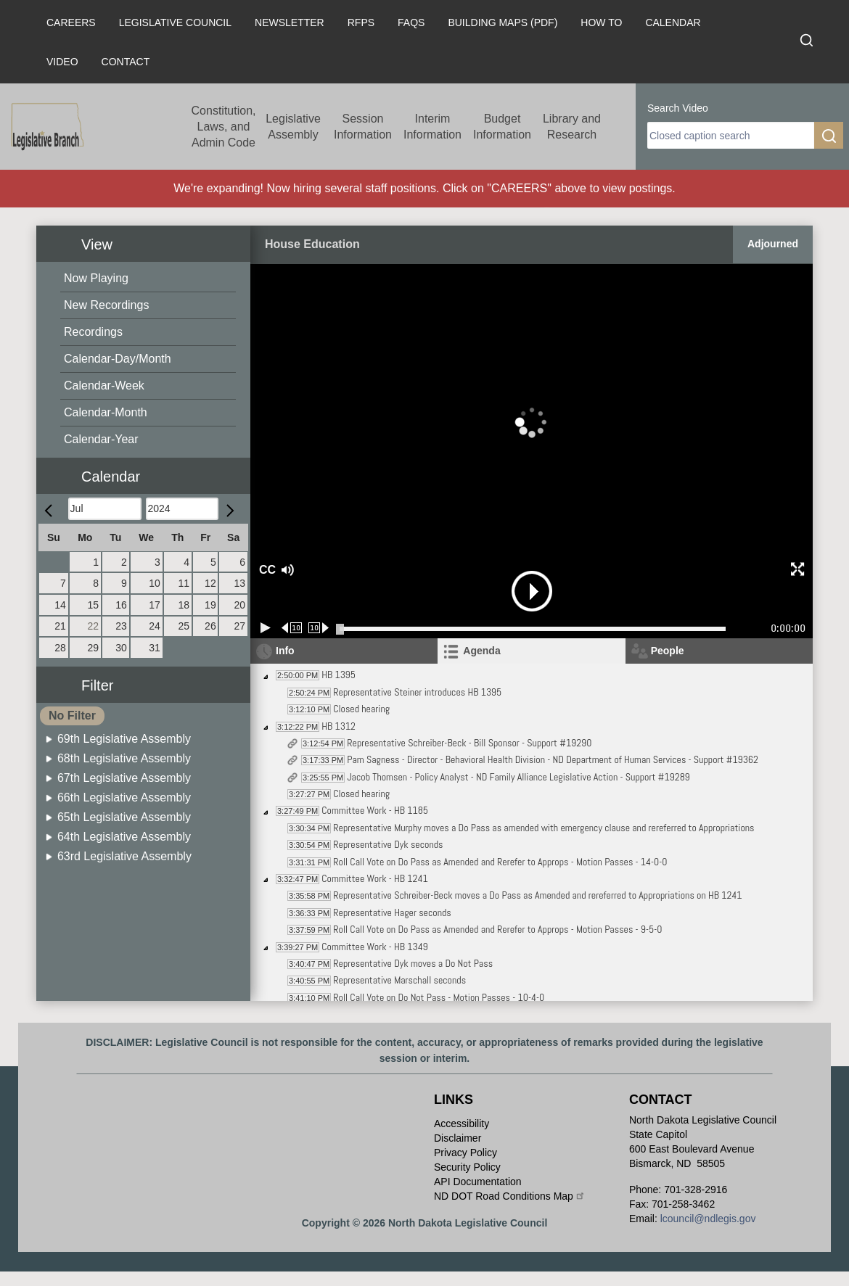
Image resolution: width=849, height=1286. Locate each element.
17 (154, 605)
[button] (148, 468)
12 (210, 583)
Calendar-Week (104, 385)
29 (93, 648)
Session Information (363, 126)
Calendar (672, 22)
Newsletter (289, 22)
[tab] (531, 651)
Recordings (93, 332)
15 (93, 605)
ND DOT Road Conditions (510, 1196)
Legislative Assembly (293, 126)
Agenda (481, 650)
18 (183, 605)
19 (210, 605)
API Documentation (478, 1181)
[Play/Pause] (266, 627)
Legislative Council (175, 22)
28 (60, 648)
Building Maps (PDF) (502, 22)
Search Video (677, 108)
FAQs (411, 22)
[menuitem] (148, 278)
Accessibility (461, 1123)
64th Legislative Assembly (124, 836)
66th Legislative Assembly (124, 797)
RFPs (361, 22)
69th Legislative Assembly (124, 739)
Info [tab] (285, 650)
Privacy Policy (465, 1152)
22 (93, 626)
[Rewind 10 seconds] (292, 627)
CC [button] (265, 570)
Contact (126, 61)
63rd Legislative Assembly (124, 856)
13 (239, 583)
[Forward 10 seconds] (318, 627)
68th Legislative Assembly (124, 758)
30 (121, 648)
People (667, 650)
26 (210, 626)
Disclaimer (457, 1138)
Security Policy (467, 1167)
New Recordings (106, 305)
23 (121, 626)
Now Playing (96, 278)
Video (62, 61)
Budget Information (502, 126)
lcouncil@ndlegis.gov (708, 1218)
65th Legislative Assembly (124, 817)
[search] (730, 135)
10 (154, 583)
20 (239, 605)
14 (60, 605)
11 (183, 583)
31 (154, 648)
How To (601, 22)
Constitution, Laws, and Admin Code (224, 126)
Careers (71, 22)
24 (154, 626)
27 (239, 626)
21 (60, 626)
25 (183, 626)
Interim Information (432, 126)
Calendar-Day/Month (117, 359)
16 (121, 605)
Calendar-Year (101, 439)
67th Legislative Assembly (124, 778)
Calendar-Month (105, 412)
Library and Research (572, 126)
